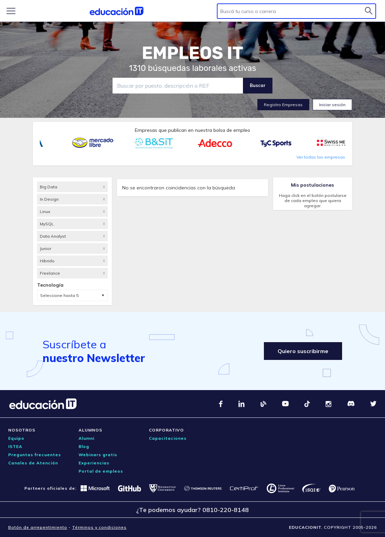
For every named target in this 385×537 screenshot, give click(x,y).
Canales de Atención (33, 462)
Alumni (86, 438)
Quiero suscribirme (303, 351)
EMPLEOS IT (192, 53)
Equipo (16, 438)
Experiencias (94, 462)
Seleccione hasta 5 (59, 295)
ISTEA (15, 446)
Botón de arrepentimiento (37, 527)
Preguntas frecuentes (34, 454)
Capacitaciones (168, 438)
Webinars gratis (98, 454)
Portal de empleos (101, 471)
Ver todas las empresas (320, 157)
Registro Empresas (283, 104)
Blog (84, 446)
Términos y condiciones (99, 527)
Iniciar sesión (332, 104)
